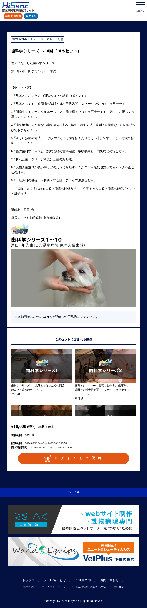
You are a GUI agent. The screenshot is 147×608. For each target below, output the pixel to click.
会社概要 (119, 587)
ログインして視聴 (74, 458)
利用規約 (28, 587)
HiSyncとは (58, 580)
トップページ (31, 580)
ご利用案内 (83, 580)
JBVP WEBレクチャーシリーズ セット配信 (37, 39)
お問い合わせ (109, 580)
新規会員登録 (13, 16)
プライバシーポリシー (55, 587)
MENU (140, 7)
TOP (73, 492)
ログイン (31, 16)
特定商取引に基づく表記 (91, 587)
